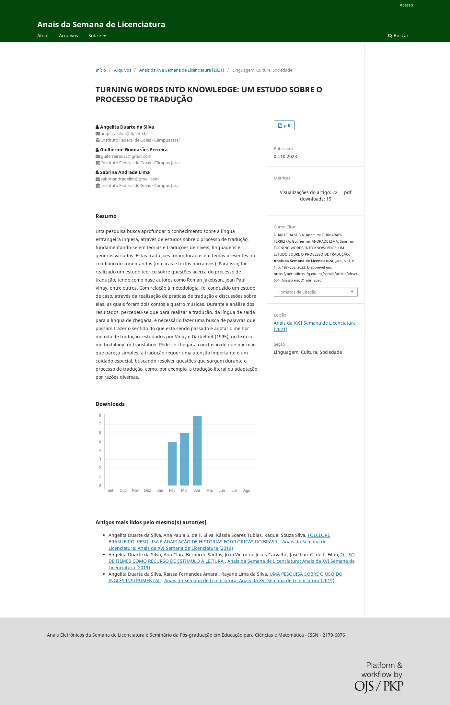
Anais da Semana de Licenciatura (101, 24)
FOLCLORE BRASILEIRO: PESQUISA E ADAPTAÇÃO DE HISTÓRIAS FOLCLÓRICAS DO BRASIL (219, 538)
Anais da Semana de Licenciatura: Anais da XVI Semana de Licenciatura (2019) (218, 544)
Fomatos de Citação (297, 292)
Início (101, 70)
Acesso (406, 5)
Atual (43, 35)
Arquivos (68, 35)
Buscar (398, 35)
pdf (286, 125)
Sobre (95, 35)
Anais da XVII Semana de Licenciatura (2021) (181, 70)
